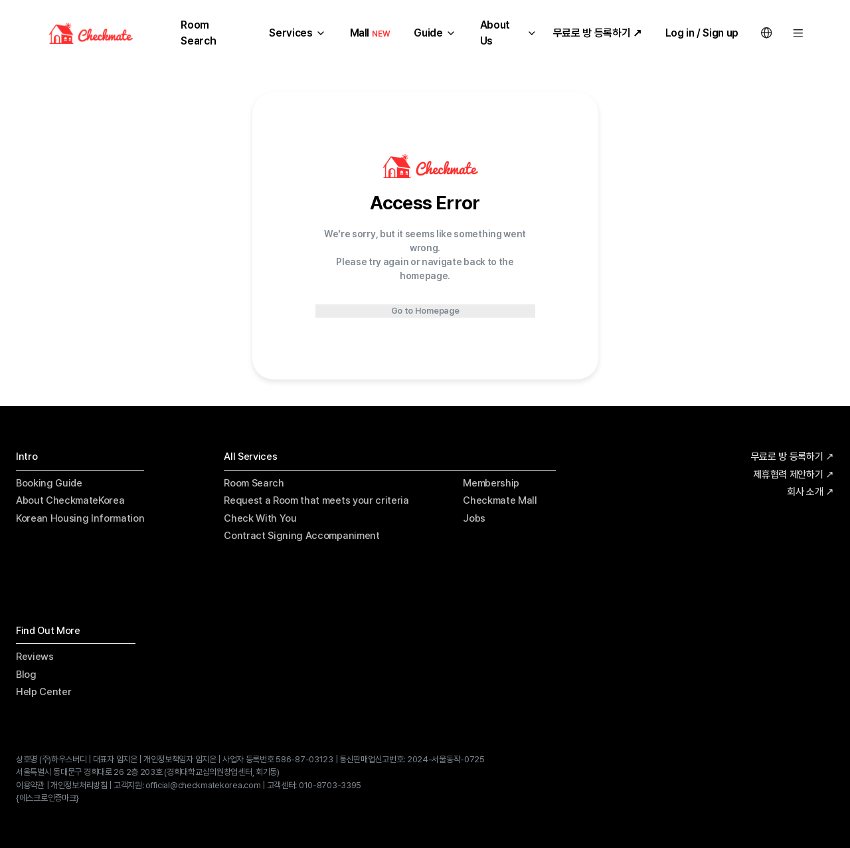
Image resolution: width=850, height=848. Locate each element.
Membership (491, 483)
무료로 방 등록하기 (792, 457)
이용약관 (30, 785)
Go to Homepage (425, 311)
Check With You (260, 518)
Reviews (35, 657)
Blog (26, 675)
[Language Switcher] (766, 33)
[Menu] (798, 33)
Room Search (254, 483)
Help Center (43, 692)
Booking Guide (49, 483)
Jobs (474, 518)
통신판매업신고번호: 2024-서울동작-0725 (412, 759)
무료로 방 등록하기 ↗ (597, 33)
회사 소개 (810, 492)
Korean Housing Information (80, 518)
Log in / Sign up (701, 33)
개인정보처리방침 (79, 785)
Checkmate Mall (500, 500)
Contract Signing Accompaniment (301, 536)
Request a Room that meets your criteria (316, 500)
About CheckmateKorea (70, 500)
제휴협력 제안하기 (793, 474)
